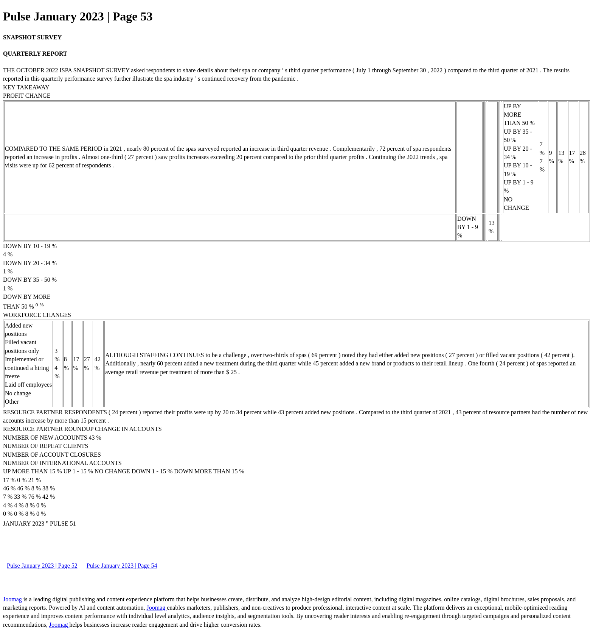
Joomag (13, 599)
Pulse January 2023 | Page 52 (42, 565)
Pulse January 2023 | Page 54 (122, 565)
